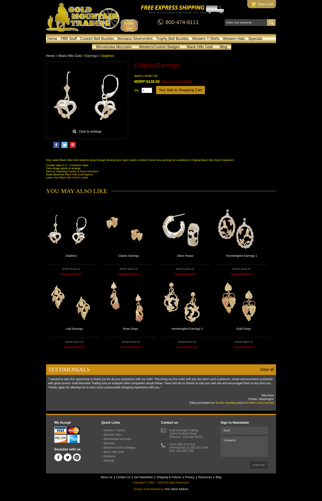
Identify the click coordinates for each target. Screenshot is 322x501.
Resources (205, 477)
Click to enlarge (90, 131)
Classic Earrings (128, 255)
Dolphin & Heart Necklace (83, 171)
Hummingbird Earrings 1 (241, 255)
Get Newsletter (143, 477)
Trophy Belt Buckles (172, 39)
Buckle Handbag (226, 402)
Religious (110, 456)
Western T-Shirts (205, 39)
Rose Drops (130, 328)
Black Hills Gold (200, 47)
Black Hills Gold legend (79, 174)
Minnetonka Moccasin (114, 47)
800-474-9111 (182, 22)
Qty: (137, 90)
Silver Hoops (185, 255)
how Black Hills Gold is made (71, 177)
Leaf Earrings (74, 328)
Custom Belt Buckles (97, 39)
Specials (255, 39)
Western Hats (234, 39)
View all (267, 369)
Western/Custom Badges (159, 47)
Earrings (91, 56)
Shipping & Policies (169, 477)
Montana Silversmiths (135, 39)
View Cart (262, 4)
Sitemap (109, 460)
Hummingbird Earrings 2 (187, 328)
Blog (223, 47)
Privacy (189, 477)
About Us (107, 477)
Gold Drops (243, 328)
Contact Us (123, 477)
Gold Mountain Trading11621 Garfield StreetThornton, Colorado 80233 (186, 434)
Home (52, 39)
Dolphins (71, 255)
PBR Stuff (69, 39)
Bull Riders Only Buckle (258, 402)
